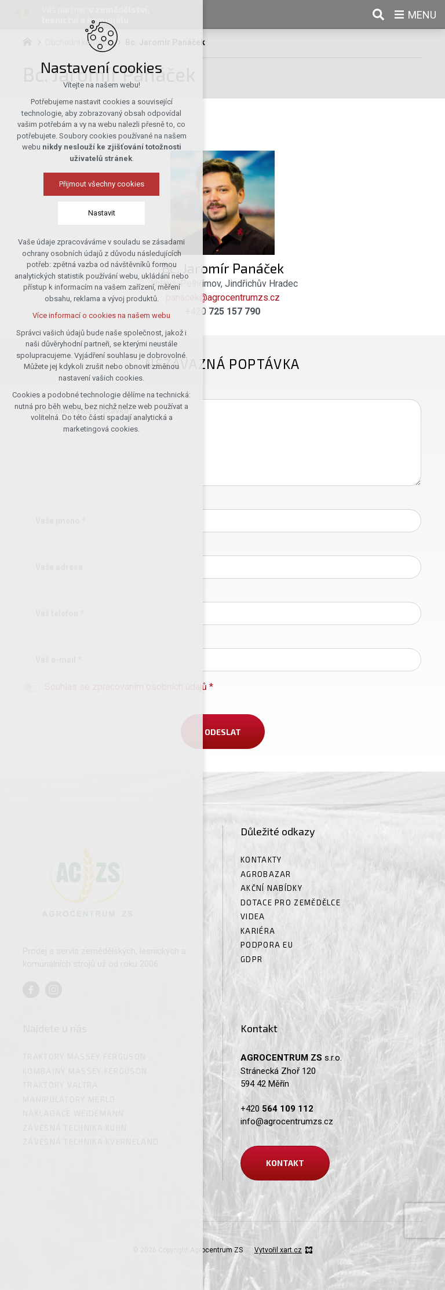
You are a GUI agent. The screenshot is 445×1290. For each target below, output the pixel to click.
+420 (222, 311)
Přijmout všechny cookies (101, 184)
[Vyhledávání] (378, 14)
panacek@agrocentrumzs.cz (223, 297)
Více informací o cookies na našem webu (101, 315)
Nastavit (101, 213)
